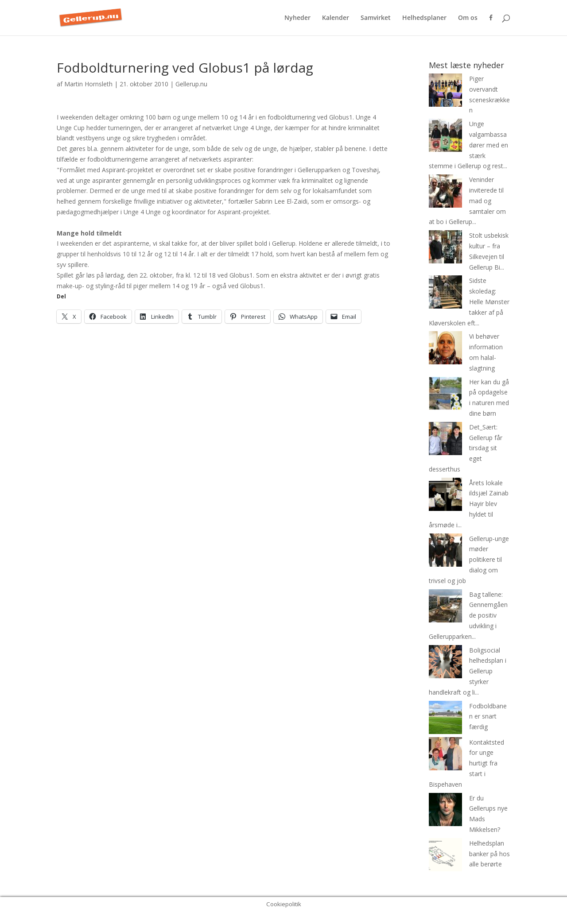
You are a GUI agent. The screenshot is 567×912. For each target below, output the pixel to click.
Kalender (335, 18)
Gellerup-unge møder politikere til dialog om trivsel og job (469, 559)
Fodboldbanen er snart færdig (488, 716)
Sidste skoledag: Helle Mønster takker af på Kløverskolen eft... (469, 301)
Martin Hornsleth (88, 84)
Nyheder (297, 18)
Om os (468, 18)
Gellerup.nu (191, 84)
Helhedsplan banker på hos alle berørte (489, 854)
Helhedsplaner (424, 18)
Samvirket (376, 18)
